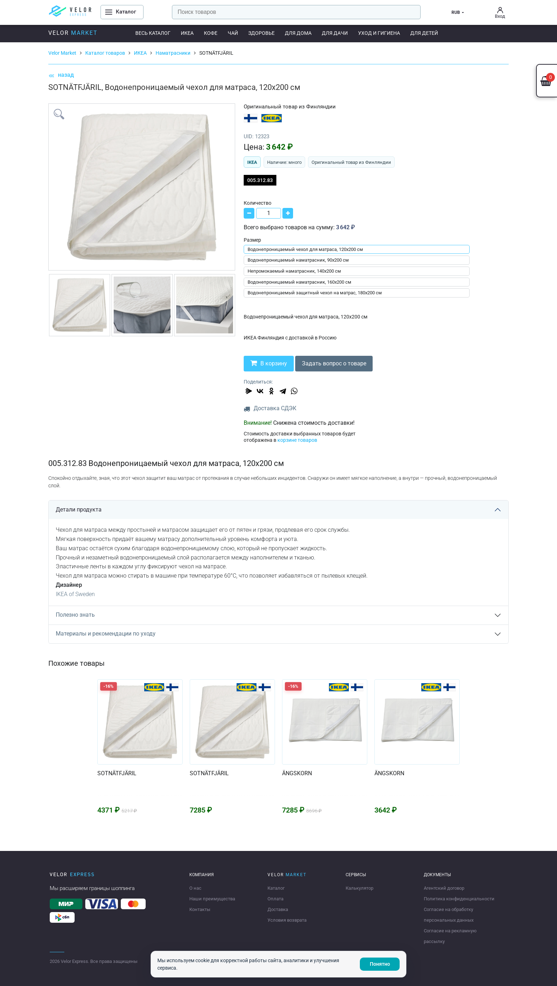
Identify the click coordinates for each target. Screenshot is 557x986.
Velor (73, 33)
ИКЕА (187, 33)
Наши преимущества (212, 898)
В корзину (269, 363)
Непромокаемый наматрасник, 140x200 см (294, 271)
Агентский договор (444, 888)
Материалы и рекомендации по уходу (106, 633)
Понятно (380, 964)
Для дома (298, 33)
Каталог (276, 888)
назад (61, 75)
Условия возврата (287, 920)
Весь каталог (153, 33)
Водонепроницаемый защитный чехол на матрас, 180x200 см (315, 292)
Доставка (277, 909)
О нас (195, 888)
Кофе (210, 33)
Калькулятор (359, 888)
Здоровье (261, 33)
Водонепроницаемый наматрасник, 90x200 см (298, 260)
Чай (233, 33)
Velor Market (62, 53)
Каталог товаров (105, 53)
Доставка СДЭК (275, 408)
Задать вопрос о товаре (335, 363)
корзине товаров (297, 440)
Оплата (275, 898)
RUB (455, 12)
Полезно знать (75, 614)
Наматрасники (173, 53)
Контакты (199, 909)
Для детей (424, 33)
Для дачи (335, 33)
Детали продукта (79, 509)
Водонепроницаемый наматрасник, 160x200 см (299, 282)
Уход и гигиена (379, 33)
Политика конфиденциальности (459, 898)
